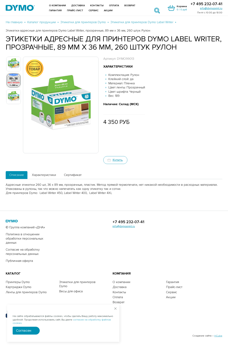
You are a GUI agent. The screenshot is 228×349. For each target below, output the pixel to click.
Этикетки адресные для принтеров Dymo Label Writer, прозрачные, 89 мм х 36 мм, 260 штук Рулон (78, 30)
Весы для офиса (71, 291)
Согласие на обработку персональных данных (23, 252)
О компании (57, 5)
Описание (16, 175)
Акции (108, 10)
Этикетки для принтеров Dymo (83, 22)
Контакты (97, 5)
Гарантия (55, 10)
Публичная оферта (19, 261)
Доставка (78, 5)
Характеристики (44, 175)
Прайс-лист (75, 10)
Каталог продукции (41, 22)
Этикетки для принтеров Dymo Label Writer (141, 22)
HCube (218, 335)
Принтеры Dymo (18, 282)
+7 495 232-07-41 (206, 4)
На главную (14, 22)
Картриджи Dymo (18, 287)
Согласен (23, 331)
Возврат (129, 5)
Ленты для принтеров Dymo (26, 292)
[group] (61, 105)
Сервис (94, 10)
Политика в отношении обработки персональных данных (24, 238)
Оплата (114, 5)
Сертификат (73, 175)
